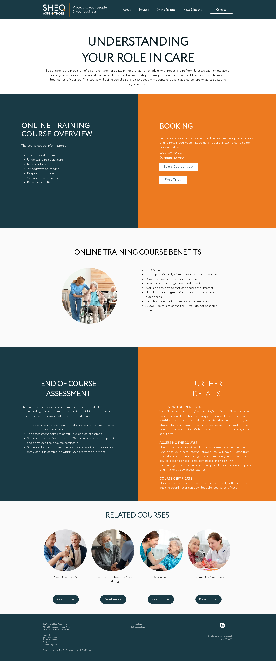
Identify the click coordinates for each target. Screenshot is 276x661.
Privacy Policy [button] (65, 627)
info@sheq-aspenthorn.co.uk (208, 429)
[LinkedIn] (222, 625)
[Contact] (221, 10)
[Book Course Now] (178, 167)
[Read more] (66, 599)
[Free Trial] (173, 180)
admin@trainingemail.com (220, 411)
